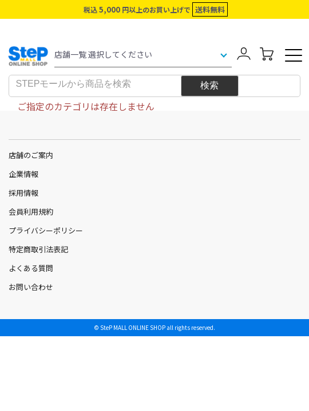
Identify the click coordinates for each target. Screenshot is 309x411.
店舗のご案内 (31, 155)
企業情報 (23, 173)
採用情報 (23, 192)
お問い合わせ (31, 286)
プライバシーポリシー (46, 230)
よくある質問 (31, 268)
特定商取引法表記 (38, 249)
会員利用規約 (31, 211)
